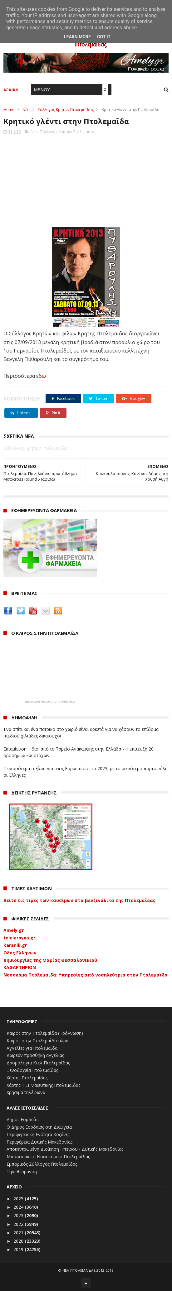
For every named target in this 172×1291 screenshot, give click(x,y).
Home (8, 110)
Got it (104, 36)
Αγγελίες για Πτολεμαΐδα (32, 1048)
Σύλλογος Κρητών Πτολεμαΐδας (66, 110)
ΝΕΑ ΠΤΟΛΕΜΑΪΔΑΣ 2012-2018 (88, 1270)
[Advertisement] (86, 179)
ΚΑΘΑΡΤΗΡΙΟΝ (19, 968)
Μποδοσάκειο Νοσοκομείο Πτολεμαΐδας (48, 1157)
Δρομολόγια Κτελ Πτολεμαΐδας (38, 1063)
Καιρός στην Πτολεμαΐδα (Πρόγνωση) (45, 1033)
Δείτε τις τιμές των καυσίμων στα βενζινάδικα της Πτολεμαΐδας (79, 901)
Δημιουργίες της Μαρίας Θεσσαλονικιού (50, 960)
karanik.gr (15, 945)
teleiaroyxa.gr (19, 938)
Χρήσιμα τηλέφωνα (26, 1093)
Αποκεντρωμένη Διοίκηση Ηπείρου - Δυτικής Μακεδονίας (65, 1150)
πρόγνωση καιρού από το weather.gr (50, 701)
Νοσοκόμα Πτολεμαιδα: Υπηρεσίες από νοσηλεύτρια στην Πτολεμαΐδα (85, 975)
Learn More (77, 36)
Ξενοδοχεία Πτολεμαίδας (32, 1070)
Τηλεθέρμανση (22, 1172)
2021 (19, 1233)
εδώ (41, 376)
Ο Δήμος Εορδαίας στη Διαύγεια (39, 1127)
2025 (19, 1199)
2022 (19, 1224)
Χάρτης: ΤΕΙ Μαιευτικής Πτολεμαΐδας (43, 1085)
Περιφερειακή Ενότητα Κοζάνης (38, 1135)
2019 (19, 1250)
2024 (19, 1207)
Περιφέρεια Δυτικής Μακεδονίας (39, 1142)
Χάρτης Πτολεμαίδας (27, 1078)
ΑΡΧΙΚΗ (10, 90)
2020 (19, 1241)
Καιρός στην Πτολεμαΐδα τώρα (37, 1041)
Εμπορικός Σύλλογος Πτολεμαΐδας (42, 1164)
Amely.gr (13, 931)
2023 (19, 1216)
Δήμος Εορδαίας (23, 1120)
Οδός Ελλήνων (20, 953)
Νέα (26, 110)
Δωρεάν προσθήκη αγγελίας (35, 1056)
